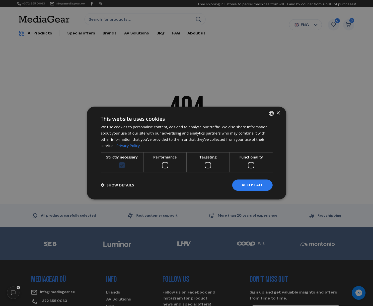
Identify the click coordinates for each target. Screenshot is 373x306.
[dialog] (186, 153)
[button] (13, 293)
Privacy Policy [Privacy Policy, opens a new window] (128, 145)
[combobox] (271, 113)
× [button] (278, 113)
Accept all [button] (252, 184)
